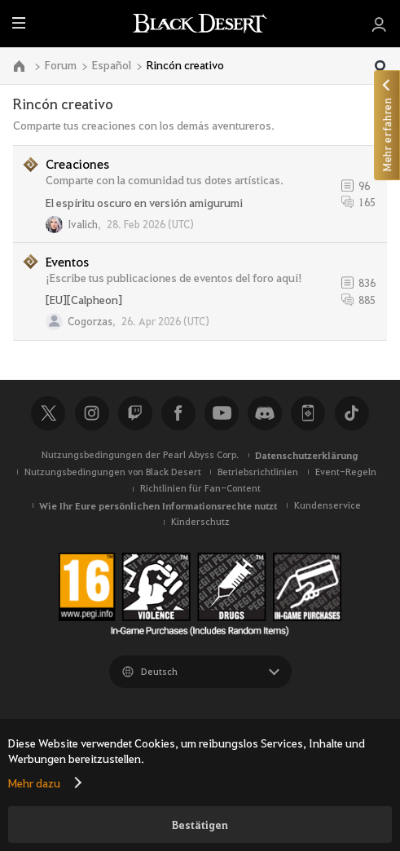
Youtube (221, 413)
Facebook (178, 413)
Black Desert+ (308, 413)
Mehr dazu (34, 782)
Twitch (135, 413)
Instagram (92, 413)
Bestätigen (200, 824)
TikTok (352, 413)
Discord (265, 413)
